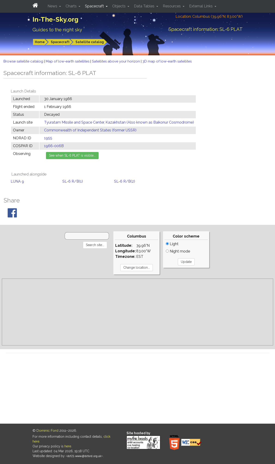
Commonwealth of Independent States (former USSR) (90, 130)
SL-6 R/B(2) (124, 181)
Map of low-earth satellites (68, 61)
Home (40, 42)
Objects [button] (119, 6)
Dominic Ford (47, 430)
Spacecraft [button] (95, 6)
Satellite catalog (90, 42)
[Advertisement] (137, 312)
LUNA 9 (17, 181)
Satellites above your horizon (116, 61)
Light (172, 244)
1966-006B (54, 146)
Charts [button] (72, 6)
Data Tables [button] (144, 6)
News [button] (53, 6)
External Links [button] (201, 6)
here (67, 446)
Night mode (178, 251)
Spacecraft (60, 42)
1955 (48, 138)
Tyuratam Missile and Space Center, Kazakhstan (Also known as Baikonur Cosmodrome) (119, 122)
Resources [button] (172, 6)
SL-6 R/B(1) (72, 181)
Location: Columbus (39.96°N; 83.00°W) (209, 16)
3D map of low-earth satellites (167, 61)
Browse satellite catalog (23, 61)
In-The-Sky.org (56, 19)
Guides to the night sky (57, 30)
